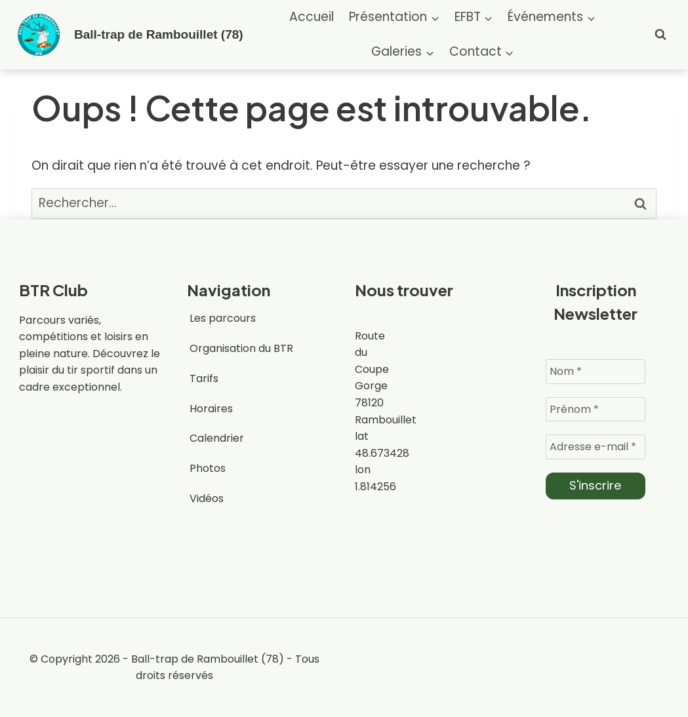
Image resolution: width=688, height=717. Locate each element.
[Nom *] (595, 370)
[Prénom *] (595, 409)
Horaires (211, 408)
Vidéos (207, 498)
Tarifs (204, 378)
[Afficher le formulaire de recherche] (660, 35)
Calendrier (217, 438)
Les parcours (223, 318)
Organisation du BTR (241, 348)
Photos (208, 468)
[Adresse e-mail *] (595, 447)
